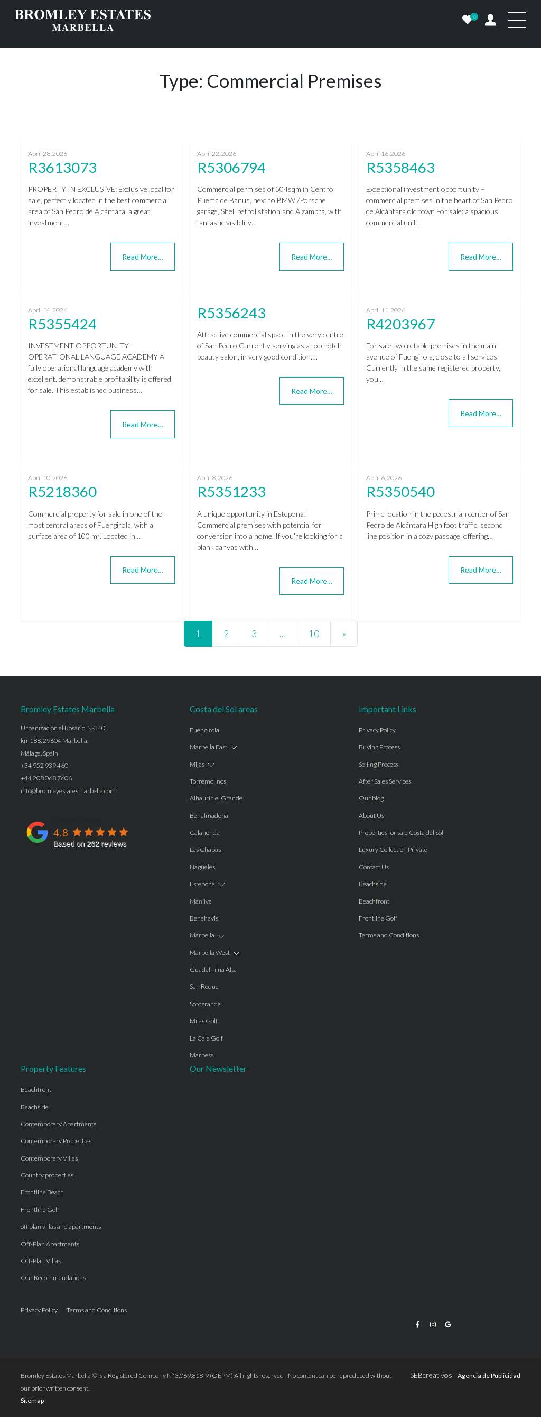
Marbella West (210, 952)
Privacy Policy (377, 730)
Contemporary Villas (49, 1158)
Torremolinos (208, 781)
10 (314, 633)
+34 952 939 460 (44, 765)
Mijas (197, 764)
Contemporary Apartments (58, 1124)
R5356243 (231, 312)
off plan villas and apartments (61, 1226)
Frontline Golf (378, 918)
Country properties (47, 1175)
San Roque (204, 986)
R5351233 (231, 491)
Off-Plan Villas (41, 1261)
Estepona (202, 884)
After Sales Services (385, 781)
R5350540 (400, 491)
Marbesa (202, 1055)
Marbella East (208, 747)
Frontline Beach (42, 1192)
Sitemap (32, 1400)
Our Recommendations (53, 1278)
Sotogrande (205, 1004)
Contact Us (374, 867)
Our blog (371, 798)
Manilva (201, 901)
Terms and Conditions (389, 935)
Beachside (373, 884)
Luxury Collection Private (393, 849)
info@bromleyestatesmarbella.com (68, 791)
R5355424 (62, 324)
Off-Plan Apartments (50, 1244)
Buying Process (379, 747)
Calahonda (205, 832)
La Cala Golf (206, 1038)
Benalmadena (209, 816)
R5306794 (231, 167)
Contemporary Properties (56, 1141)
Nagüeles (202, 867)
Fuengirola (204, 730)
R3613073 (62, 167)
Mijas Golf (204, 1021)
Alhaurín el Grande (216, 798)
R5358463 (400, 167)
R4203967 (400, 324)
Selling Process (378, 764)
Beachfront (374, 901)
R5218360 (62, 491)
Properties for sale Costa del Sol (401, 832)
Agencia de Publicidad (489, 1375)
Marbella (202, 935)
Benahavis (204, 918)
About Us (371, 816)
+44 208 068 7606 (46, 778)
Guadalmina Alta (213, 969)
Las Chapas (205, 849)
